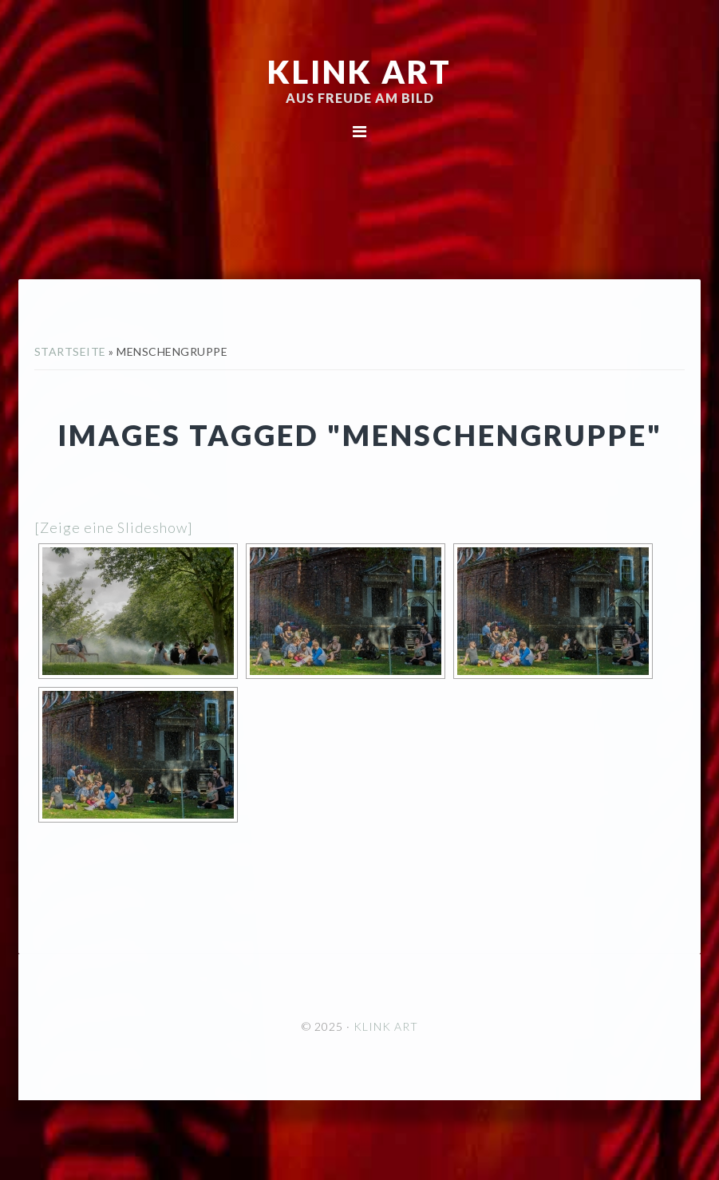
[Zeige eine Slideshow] (113, 527)
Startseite (70, 351)
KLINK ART (359, 72)
